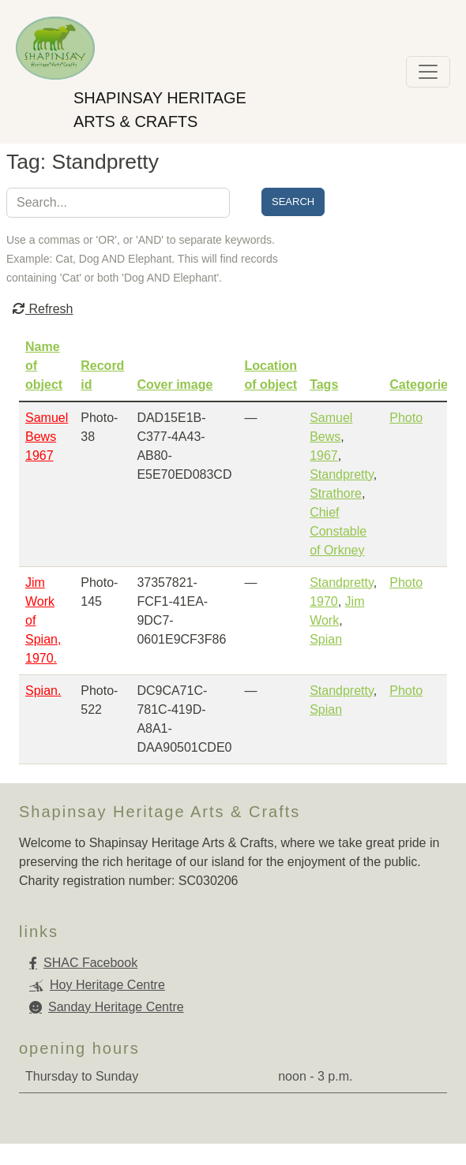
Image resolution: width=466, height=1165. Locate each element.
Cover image (174, 384)
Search (293, 201)
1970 (324, 601)
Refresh (43, 309)
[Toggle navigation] (428, 72)
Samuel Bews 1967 (46, 436)
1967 (324, 455)
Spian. (43, 690)
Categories (422, 384)
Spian (326, 639)
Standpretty (342, 474)
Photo (406, 417)
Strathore (336, 493)
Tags (324, 384)
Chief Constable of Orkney (338, 531)
